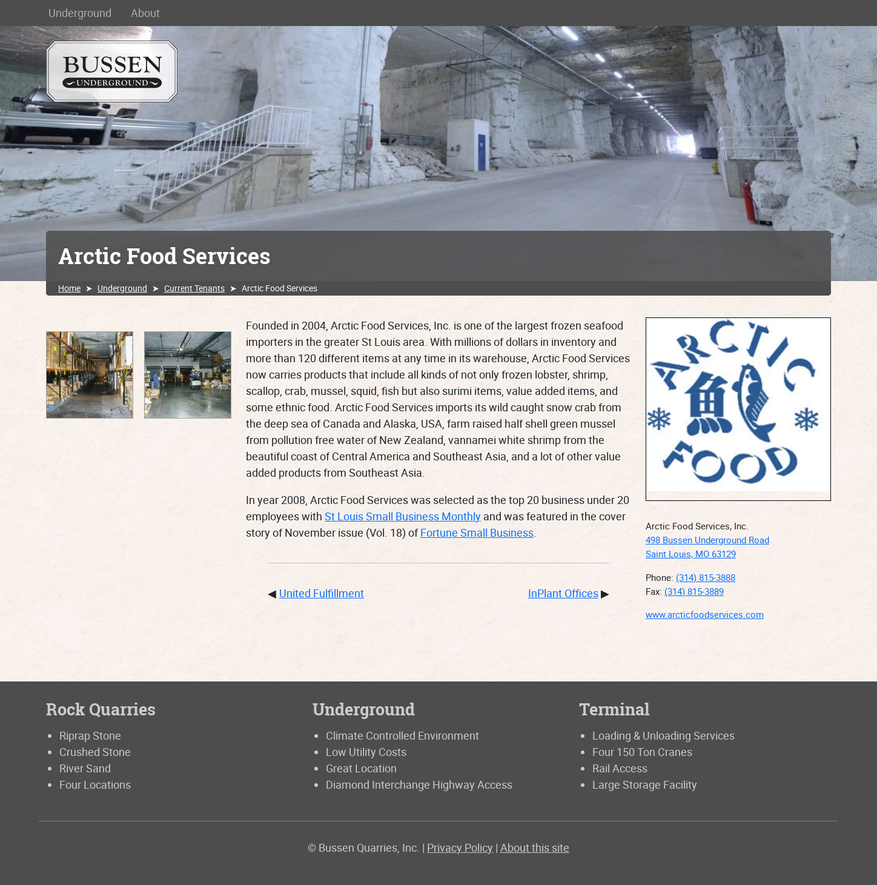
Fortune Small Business (477, 532)
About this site (534, 847)
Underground (79, 12)
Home (69, 288)
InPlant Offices (563, 593)
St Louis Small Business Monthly (403, 516)
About (145, 12)
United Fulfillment (321, 593)
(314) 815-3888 (705, 577)
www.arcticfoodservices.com (705, 614)
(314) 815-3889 (694, 591)
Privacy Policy (460, 847)
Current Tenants (194, 288)
